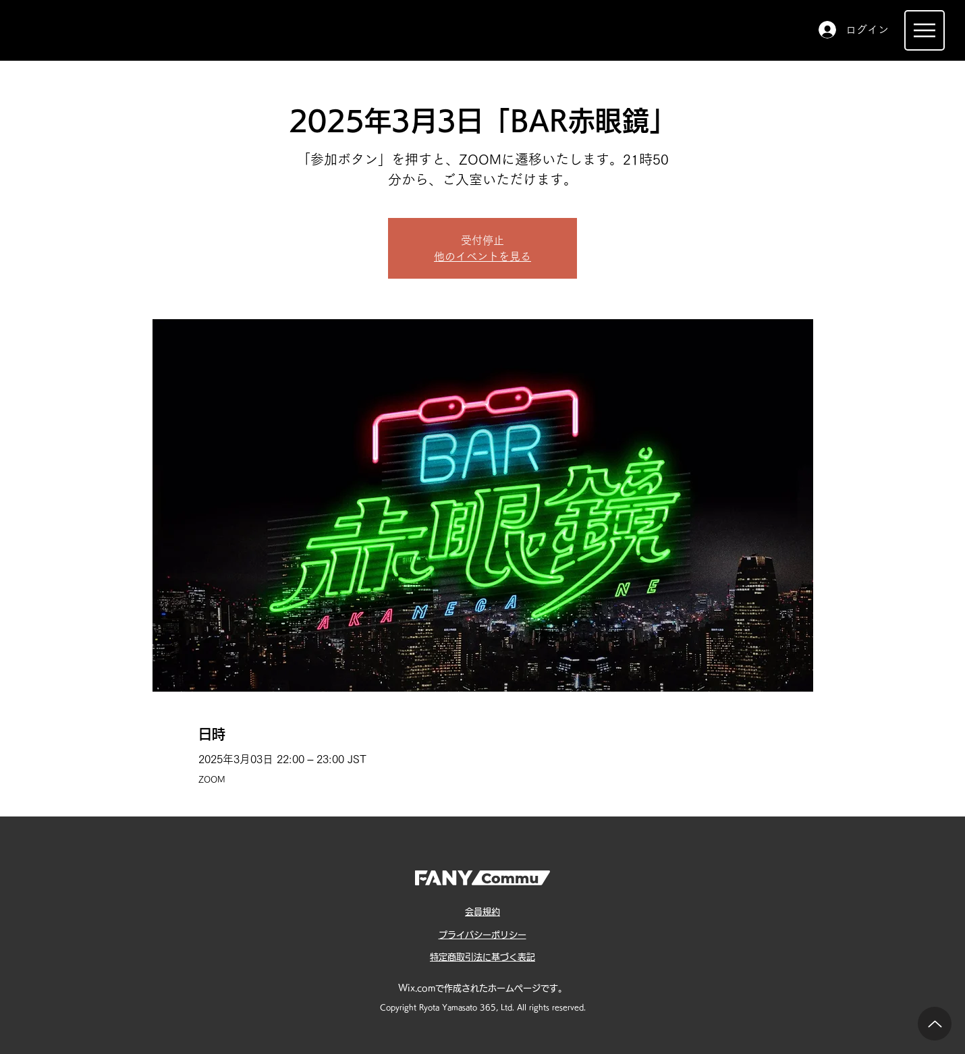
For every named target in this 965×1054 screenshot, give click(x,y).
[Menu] (924, 30)
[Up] (935, 1024)
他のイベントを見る (482, 256)
